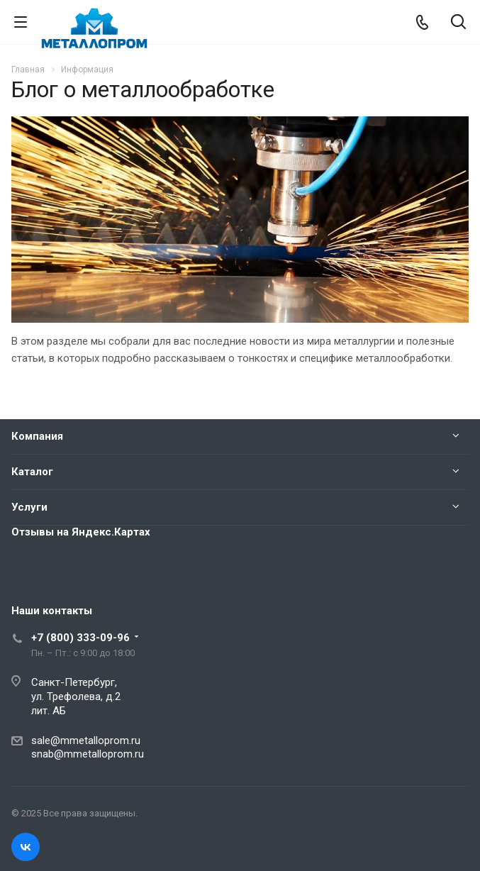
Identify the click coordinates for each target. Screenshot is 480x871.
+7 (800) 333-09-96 (80, 637)
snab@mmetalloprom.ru (87, 754)
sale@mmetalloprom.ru (85, 740)
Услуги (29, 507)
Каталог (32, 471)
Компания (37, 436)
